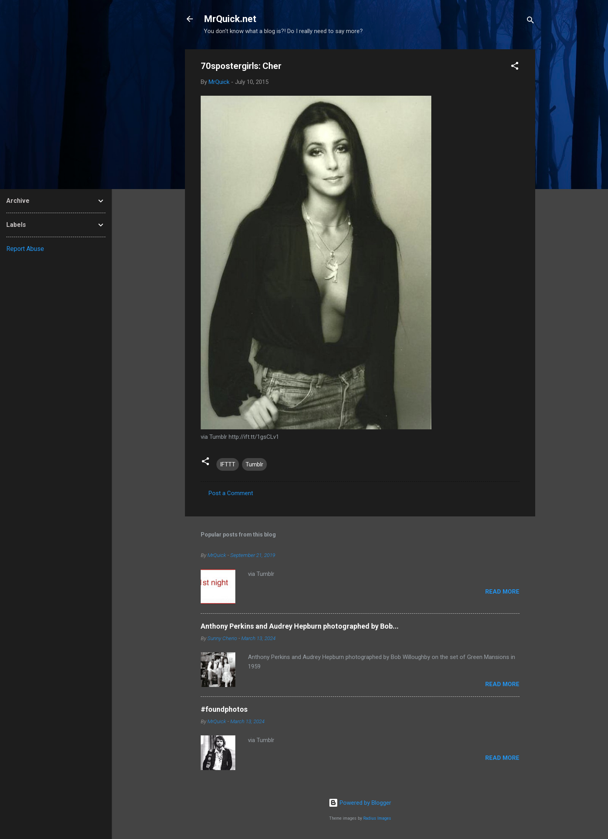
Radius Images (377, 818)
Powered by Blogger (360, 802)
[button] (514, 67)
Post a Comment (231, 493)
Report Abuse (25, 248)
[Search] (530, 21)
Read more (502, 591)
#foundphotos (224, 709)
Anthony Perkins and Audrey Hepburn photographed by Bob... (300, 626)
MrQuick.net (230, 18)
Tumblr (254, 464)
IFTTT (227, 464)
